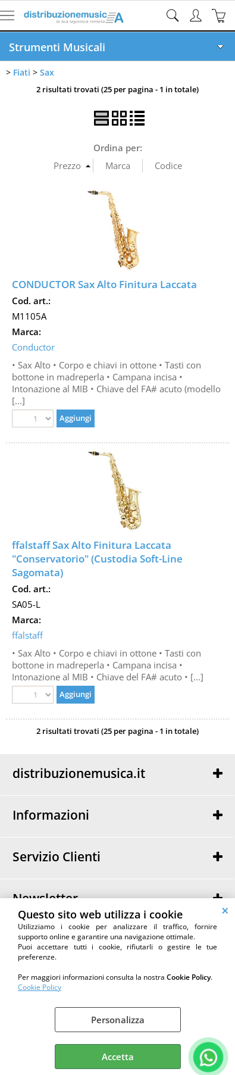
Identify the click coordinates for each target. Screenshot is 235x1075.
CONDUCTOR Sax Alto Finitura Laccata (104, 284)
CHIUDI (225, 910)
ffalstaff (27, 635)
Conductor (33, 347)
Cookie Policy (39, 987)
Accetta (118, 1056)
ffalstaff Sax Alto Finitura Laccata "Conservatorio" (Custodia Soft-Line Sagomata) (97, 558)
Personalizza (118, 1020)
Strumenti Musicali (57, 47)
